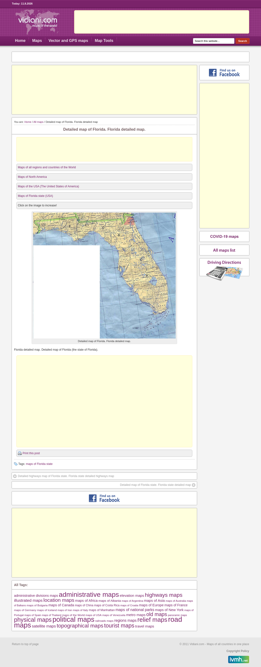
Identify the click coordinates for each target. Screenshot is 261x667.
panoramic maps (177, 615)
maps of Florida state (39, 464)
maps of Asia (154, 600)
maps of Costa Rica (107, 605)
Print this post (31, 453)
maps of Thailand (51, 615)
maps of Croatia (129, 605)
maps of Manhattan (102, 610)
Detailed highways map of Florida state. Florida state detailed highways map (66, 476)
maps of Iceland (47, 610)
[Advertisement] (161, 22)
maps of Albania (109, 600)
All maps (39, 121)
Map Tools (104, 41)
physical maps (33, 619)
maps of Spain (32, 615)
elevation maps (132, 595)
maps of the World (73, 615)
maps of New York (169, 610)
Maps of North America (32, 177)
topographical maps (80, 626)
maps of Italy (80, 610)
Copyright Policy (238, 651)
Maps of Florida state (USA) (35, 196)
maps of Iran (65, 610)
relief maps (152, 619)
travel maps (144, 626)
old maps (156, 614)
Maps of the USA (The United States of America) (48, 186)
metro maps (136, 615)
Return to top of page (25, 644)
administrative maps (89, 594)
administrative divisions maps (36, 595)
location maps (59, 600)
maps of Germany (25, 610)
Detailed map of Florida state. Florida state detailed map (155, 485)
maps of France (176, 605)
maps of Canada (61, 605)
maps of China (84, 605)
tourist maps (119, 625)
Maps (37, 41)
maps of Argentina (132, 600)
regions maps (125, 620)
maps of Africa (86, 600)
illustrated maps (28, 600)
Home (20, 41)
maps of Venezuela (113, 615)
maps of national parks (135, 609)
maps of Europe (151, 605)
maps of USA (94, 615)
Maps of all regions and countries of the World (47, 167)
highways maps (164, 595)
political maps (73, 619)
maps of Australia (176, 600)
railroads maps (104, 620)
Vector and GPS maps (68, 41)
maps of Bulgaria (37, 605)
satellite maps (44, 626)
